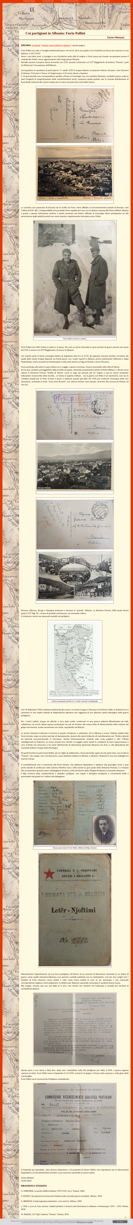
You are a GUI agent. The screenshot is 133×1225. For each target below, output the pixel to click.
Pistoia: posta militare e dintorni (56, 45)
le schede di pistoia (70, 1)
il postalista (48, 1)
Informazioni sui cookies (84, 1222)
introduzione (29, 1)
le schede (36, 45)
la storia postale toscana (98, 1)
